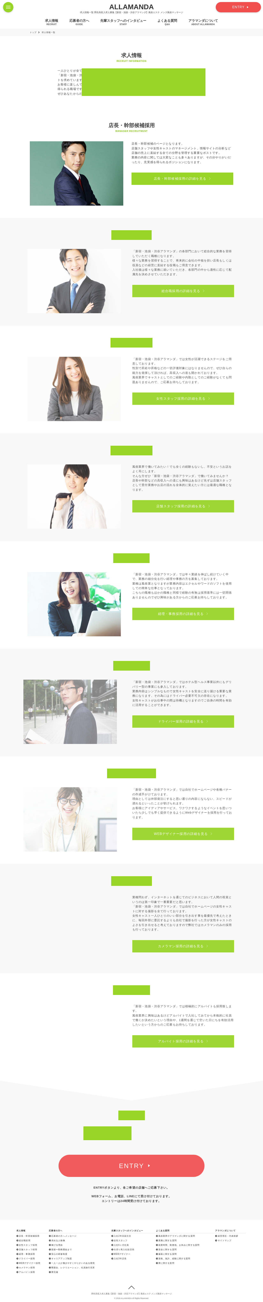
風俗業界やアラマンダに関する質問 (175, 1236)
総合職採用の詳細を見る (189, 291)
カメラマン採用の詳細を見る (189, 946)
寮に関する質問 (165, 1263)
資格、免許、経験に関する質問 (173, 1258)
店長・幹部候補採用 (27, 1236)
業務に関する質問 (166, 1240)
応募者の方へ (79, 22)
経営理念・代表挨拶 (226, 1236)
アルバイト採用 (25, 1272)
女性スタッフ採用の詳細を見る (189, 398)
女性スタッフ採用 (26, 1245)
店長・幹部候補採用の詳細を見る (183, 178)
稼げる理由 (56, 1245)
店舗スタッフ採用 (26, 1249)
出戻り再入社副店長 (122, 1249)
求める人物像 (57, 1240)
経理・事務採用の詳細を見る (189, 614)
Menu (9, 5)
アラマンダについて (203, 22)
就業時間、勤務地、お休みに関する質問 (178, 1245)
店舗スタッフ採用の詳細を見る (189, 506)
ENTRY (238, 7)
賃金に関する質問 (166, 1249)
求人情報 (51, 22)
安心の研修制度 (58, 1254)
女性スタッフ (119, 1240)
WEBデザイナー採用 (28, 1263)
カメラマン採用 (25, 1267)
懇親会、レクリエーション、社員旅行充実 (72, 1267)
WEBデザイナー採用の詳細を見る (189, 834)
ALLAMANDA (131, 7)
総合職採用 (23, 1240)
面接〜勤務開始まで (60, 1249)
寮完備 (53, 1272)
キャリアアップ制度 (60, 1258)
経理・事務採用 (25, 1254)
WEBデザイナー (121, 1254)
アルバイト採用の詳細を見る (189, 1041)
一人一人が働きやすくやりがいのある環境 (72, 1263)
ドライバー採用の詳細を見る (189, 721)
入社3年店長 (119, 1258)
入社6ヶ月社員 (120, 1245)
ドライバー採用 (25, 1258)
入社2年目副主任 (121, 1236)
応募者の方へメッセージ (62, 1236)
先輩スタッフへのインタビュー (123, 22)
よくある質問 (167, 22)
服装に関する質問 (166, 1254)
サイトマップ (223, 1240)
